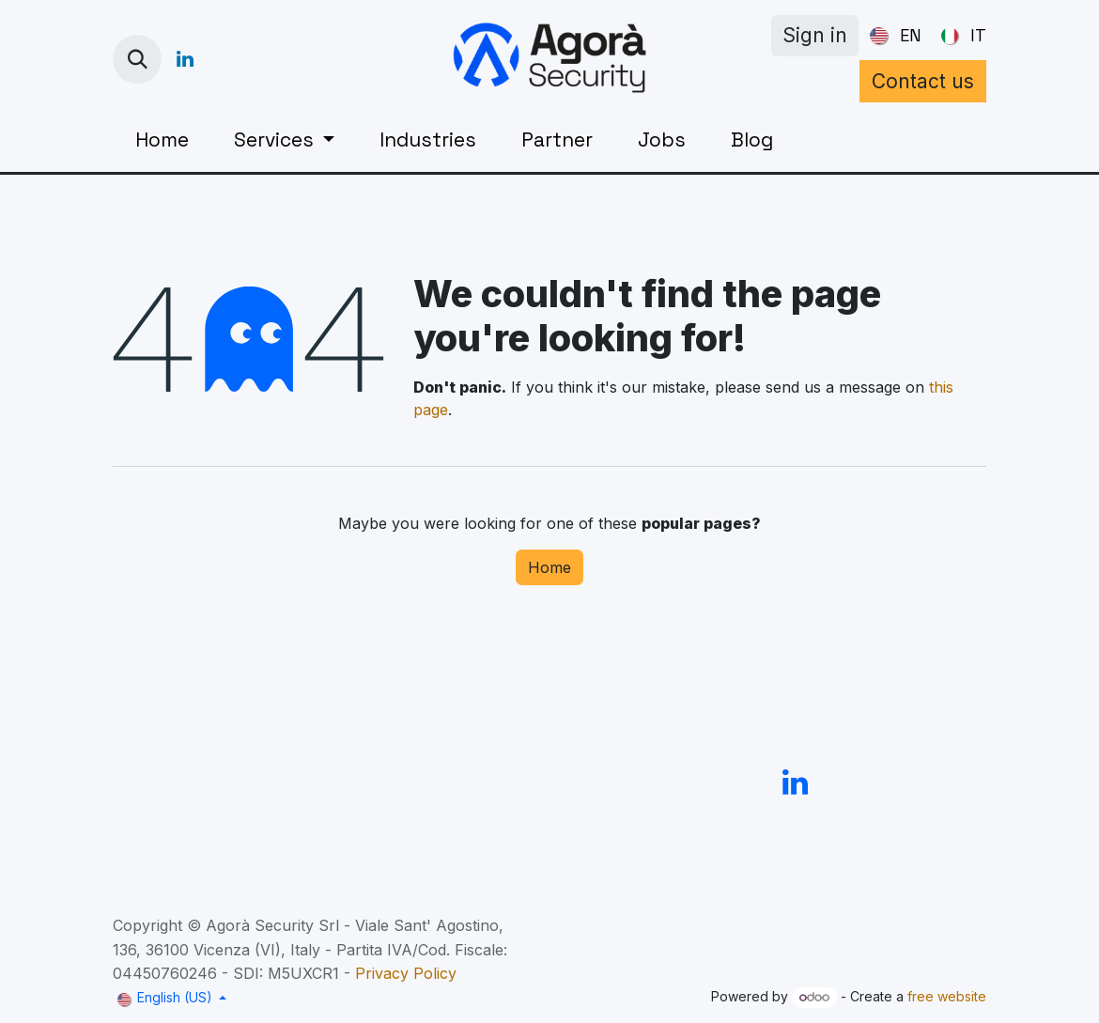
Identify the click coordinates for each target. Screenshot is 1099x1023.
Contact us (923, 81)
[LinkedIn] (185, 59)
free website (946, 996)
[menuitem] (891, 35)
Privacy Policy (406, 973)
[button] (137, 59)
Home (549, 567)
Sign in (814, 35)
